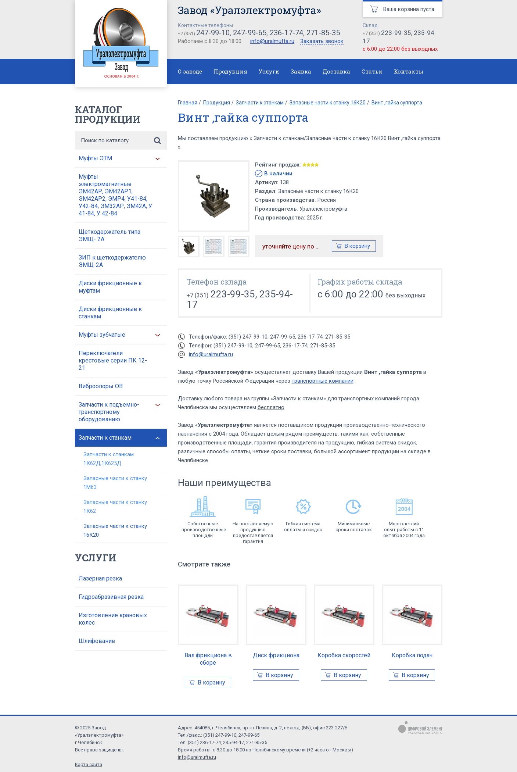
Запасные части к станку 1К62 (115, 506)
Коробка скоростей (343, 655)
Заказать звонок (322, 41)
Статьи (372, 71)
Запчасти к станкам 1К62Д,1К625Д (108, 459)
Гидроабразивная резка (111, 596)
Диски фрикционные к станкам (110, 312)
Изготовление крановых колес (113, 619)
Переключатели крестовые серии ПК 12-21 (113, 360)
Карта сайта (88, 764)
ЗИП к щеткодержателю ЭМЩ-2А (112, 261)
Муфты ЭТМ (95, 158)
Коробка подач (412, 655)
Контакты (409, 71)
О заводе (190, 71)
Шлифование (97, 640)
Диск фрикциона (276, 655)
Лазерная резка (100, 578)
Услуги (269, 71)
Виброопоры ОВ (101, 386)
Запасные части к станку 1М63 (115, 482)
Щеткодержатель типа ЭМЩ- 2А (109, 235)
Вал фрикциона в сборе (208, 659)
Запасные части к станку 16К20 (115, 530)
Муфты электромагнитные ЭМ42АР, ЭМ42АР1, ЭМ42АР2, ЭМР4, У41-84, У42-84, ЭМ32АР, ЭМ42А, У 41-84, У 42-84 (115, 195)
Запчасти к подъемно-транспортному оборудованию (109, 412)
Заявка (301, 71)
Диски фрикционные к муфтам (110, 287)
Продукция (230, 71)
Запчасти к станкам (105, 437)
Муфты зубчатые (102, 334)
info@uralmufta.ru (272, 41)
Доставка (336, 71)
